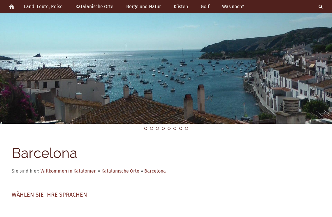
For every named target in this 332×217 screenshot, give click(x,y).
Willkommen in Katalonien (68, 171)
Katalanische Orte (120, 171)
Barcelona (155, 171)
